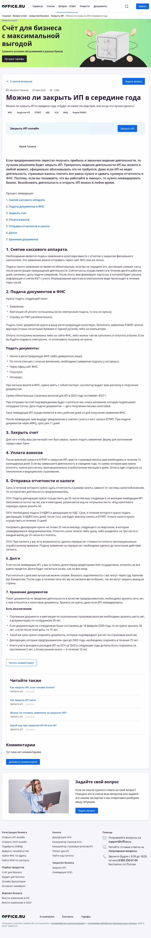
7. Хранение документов (27, 592)
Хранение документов (23, 239)
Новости (85, 6)
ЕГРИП (38, 112)
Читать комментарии (21, 662)
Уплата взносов (19, 219)
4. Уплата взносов (24, 452)
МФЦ (65, 112)
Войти (142, 6)
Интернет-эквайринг (14, 886)
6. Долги (13, 558)
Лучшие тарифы (14, 58)
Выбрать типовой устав (15, 851)
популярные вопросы (122, 851)
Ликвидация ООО (62, 872)
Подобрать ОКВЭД (12, 846)
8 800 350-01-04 (128, 860)
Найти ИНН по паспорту (15, 860)
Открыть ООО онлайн (14, 841)
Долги (13, 233)
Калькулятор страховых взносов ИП (72, 846)
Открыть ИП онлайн (13, 837)
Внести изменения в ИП (15, 898)
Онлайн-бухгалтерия (14, 881)
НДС (48, 112)
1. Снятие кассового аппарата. (37, 249)
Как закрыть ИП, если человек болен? (32, 687)
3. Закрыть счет (22, 432)
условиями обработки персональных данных (112, 923)
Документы (100, 6)
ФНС (10, 112)
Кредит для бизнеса (13, 876)
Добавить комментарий (23, 761)
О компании (47, 916)
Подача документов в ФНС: (27, 206)
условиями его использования (67, 923)
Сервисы (38, 6)
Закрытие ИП (23, 112)
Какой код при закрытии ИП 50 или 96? (33, 725)
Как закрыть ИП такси (23, 700)
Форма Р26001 (80, 112)
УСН (56, 112)
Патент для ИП (60, 851)
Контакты (67, 916)
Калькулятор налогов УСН (66, 841)
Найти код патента (63, 855)
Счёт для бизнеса (12, 872)
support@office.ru (119, 841)
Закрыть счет (18, 213)
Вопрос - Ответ (67, 6)
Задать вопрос (133, 81)
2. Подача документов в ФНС (35, 291)
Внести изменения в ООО (16, 902)
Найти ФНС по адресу (14, 855)
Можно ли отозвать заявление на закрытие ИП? (38, 712)
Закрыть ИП (127, 128)
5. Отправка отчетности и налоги (40, 480)
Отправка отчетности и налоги (29, 226)
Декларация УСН (61, 837)
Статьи (51, 6)
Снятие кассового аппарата (27, 200)
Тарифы (85, 916)
